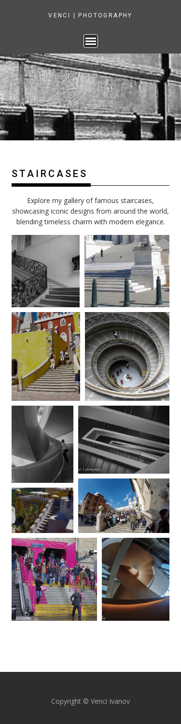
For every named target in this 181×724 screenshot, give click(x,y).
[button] (46, 271)
